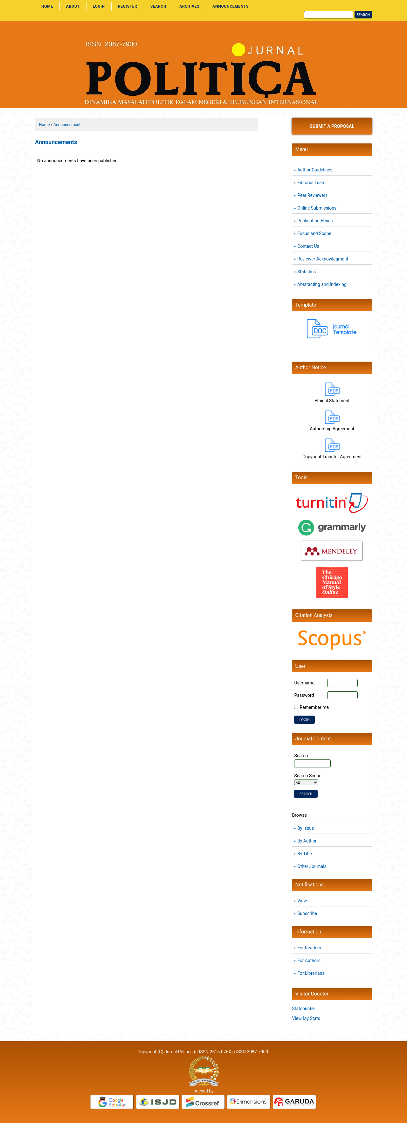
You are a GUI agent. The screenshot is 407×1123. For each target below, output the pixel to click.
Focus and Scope (314, 233)
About (73, 6)
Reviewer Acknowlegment (322, 258)
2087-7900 (257, 1051)
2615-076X (220, 1051)
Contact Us (308, 246)
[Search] (328, 14)
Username (304, 682)
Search (158, 6)
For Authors (309, 960)
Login (99, 6)
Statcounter (303, 1008)
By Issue (305, 828)
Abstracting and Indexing (322, 284)
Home (47, 6)
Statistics (306, 271)
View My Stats (306, 1018)
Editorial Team (311, 182)
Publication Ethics (315, 220)
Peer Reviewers (312, 195)
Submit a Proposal (332, 126)
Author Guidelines (314, 169)
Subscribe (307, 913)
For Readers (309, 947)
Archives (189, 6)
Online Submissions (316, 208)
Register (127, 6)
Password (304, 695)
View (302, 900)
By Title (304, 853)
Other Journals (312, 866)
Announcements (230, 6)
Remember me (314, 707)
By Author (307, 840)
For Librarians (310, 973)
